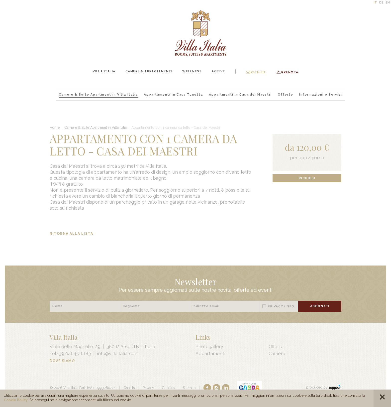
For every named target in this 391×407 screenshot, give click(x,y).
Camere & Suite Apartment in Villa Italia (98, 94)
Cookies (168, 388)
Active (218, 71)
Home (55, 128)
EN (388, 2)
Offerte (285, 94)
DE (381, 2)
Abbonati (320, 306)
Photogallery (209, 346)
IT (375, 2)
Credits (129, 388)
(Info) (290, 306)
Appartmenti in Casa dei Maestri (240, 94)
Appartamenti (210, 353)
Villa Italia (104, 71)
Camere (277, 353)
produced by (323, 387)
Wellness (192, 71)
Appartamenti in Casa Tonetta (173, 94)
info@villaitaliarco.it (117, 353)
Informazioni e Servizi (320, 94)
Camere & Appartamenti (149, 71)
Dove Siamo (62, 361)
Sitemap (189, 388)
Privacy (282, 306)
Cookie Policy (16, 400)
